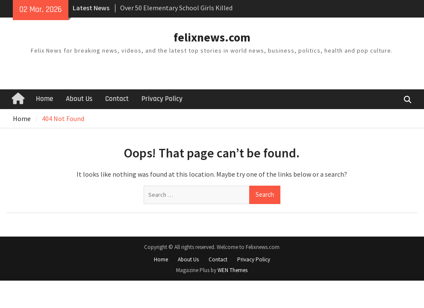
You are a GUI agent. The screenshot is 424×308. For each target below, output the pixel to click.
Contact (117, 99)
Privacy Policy (162, 99)
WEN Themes (232, 270)
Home (44, 99)
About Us (79, 99)
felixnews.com (212, 37)
